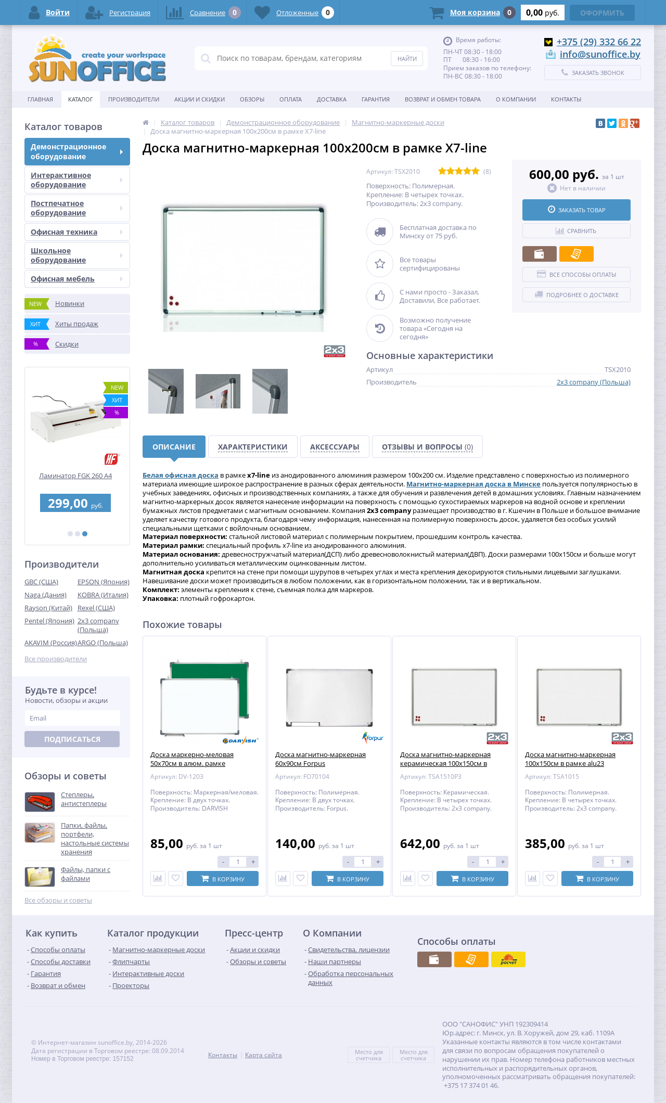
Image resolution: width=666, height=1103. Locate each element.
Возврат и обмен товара (443, 99)
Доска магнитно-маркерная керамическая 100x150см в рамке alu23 (445, 763)
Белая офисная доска (181, 475)
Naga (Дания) (45, 594)
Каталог (80, 99)
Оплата (290, 99)
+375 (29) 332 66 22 (599, 41)
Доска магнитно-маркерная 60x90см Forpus (320, 759)
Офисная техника (77, 232)
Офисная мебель (77, 279)
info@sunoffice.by (600, 54)
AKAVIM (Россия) (50, 642)
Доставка (332, 99)
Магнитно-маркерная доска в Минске (473, 484)
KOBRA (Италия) (103, 594)
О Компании (516, 99)
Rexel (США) (96, 607)
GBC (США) (41, 581)
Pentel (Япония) (49, 620)
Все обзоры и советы (58, 900)
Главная (40, 99)
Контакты (566, 99)
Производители (133, 99)
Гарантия (376, 99)
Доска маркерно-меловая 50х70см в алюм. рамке (192, 759)
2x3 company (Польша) (98, 625)
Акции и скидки (199, 99)
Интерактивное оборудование (77, 179)
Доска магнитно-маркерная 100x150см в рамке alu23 (570, 759)
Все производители (55, 659)
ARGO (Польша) (103, 642)
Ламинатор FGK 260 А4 (77, 475)
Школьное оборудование (77, 255)
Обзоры (252, 99)
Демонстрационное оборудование (77, 151)
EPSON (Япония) (104, 581)
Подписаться (72, 739)
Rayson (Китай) (48, 607)
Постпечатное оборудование (77, 207)
